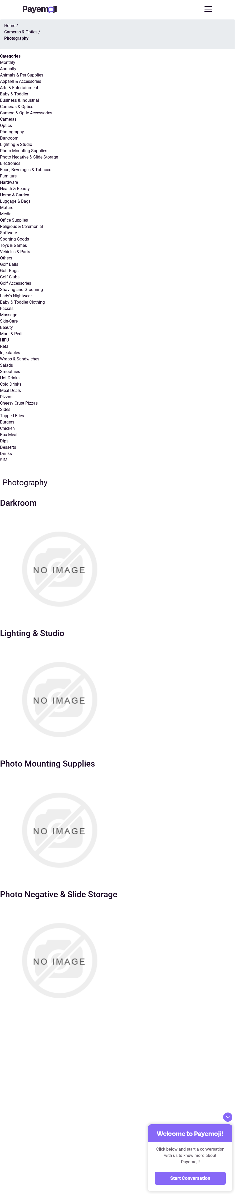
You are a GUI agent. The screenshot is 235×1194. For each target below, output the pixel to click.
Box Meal (8, 434)
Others (6, 258)
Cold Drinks (10, 384)
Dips (4, 440)
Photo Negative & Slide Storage (29, 157)
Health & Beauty (15, 188)
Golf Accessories (15, 283)
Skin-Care (9, 321)
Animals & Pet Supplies (21, 75)
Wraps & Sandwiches (19, 358)
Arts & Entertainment (19, 87)
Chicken (7, 428)
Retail (5, 346)
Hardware (9, 182)
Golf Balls (9, 264)
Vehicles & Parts (15, 251)
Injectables (10, 352)
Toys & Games (13, 245)
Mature (6, 207)
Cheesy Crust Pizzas (19, 403)
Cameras (8, 119)
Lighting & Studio (16, 144)
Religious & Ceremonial (21, 226)
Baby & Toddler (14, 93)
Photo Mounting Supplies (23, 150)
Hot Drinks (9, 377)
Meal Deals (10, 390)
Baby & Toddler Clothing (22, 302)
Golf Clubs (9, 276)
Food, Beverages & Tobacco (25, 169)
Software (8, 232)
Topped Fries (12, 415)
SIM (3, 459)
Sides (5, 409)
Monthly (7, 62)
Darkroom (9, 138)
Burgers (7, 422)
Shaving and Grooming (21, 289)
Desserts (8, 447)
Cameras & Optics (16, 106)
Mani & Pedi (11, 333)
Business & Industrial (19, 100)
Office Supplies (14, 220)
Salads (6, 365)
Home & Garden (14, 194)
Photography (12, 131)
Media (6, 213)
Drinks (6, 453)
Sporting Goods (14, 239)
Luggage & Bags (15, 201)
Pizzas (6, 396)
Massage (8, 314)
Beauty (6, 327)
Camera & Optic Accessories (26, 112)
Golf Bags (9, 270)
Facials (6, 308)
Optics (6, 125)
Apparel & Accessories (20, 81)
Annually (8, 68)
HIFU (4, 340)
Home (9, 25)
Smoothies (10, 371)
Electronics (10, 163)
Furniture (8, 176)
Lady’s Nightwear (16, 295)
